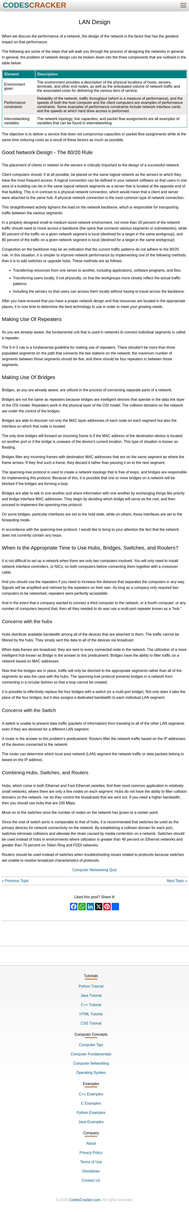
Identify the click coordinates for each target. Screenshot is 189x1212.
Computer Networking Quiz (94, 870)
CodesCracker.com (85, 1200)
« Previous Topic (15, 881)
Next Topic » (177, 881)
